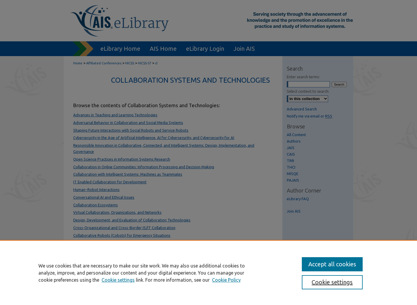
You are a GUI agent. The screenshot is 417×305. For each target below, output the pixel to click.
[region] (208, 272)
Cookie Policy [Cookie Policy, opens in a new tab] (226, 280)
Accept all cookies (332, 264)
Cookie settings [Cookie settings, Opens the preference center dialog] (332, 282)
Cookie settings (118, 280)
